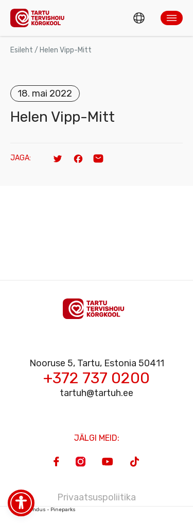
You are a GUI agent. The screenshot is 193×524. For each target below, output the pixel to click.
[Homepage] (40, 18)
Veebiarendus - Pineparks (43, 510)
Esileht (21, 50)
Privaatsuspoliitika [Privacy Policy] (96, 497)
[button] (172, 18)
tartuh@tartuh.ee (96, 393)
